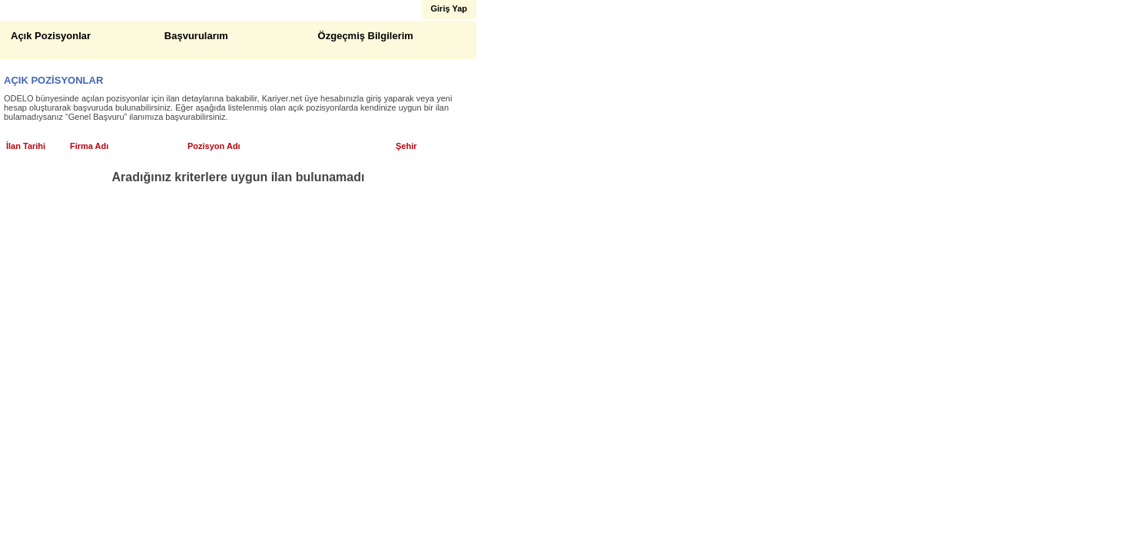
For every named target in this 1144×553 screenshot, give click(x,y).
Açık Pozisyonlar (51, 35)
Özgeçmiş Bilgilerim (365, 35)
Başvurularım (196, 35)
